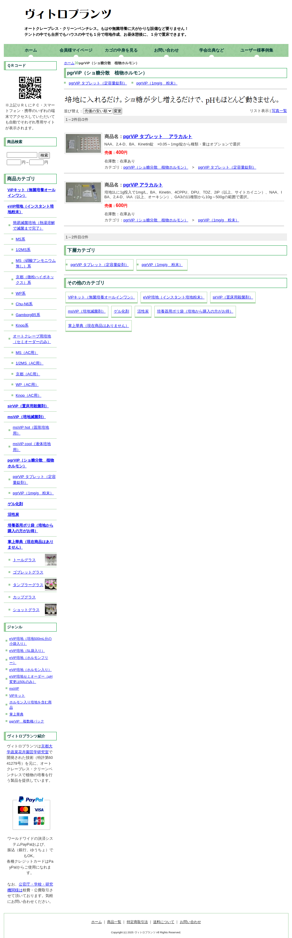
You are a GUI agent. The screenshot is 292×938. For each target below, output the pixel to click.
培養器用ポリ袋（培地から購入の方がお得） (195, 311)
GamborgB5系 (28, 315)
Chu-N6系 (24, 304)
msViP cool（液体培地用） (32, 447)
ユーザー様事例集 (256, 50)
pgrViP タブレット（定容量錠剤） (98, 83)
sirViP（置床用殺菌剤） (233, 297)
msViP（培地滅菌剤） (87, 311)
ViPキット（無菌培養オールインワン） (101, 297)
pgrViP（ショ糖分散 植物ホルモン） (156, 167)
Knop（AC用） (28, 395)
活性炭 (143, 311)
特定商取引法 (137, 922)
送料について (163, 922)
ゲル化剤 (121, 311)
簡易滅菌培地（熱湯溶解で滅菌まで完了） (34, 225)
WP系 (21, 293)
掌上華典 (16, 714)
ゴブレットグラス (28, 572)
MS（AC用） (27, 352)
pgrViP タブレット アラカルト (158, 136)
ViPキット (17, 695)
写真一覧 (279, 110)
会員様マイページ (76, 50)
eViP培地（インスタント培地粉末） (174, 297)
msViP (14, 688)
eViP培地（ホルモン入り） (30, 669)
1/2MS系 (23, 249)
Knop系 (22, 325)
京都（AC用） (28, 374)
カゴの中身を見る (121, 50)
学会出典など (211, 50)
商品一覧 (114, 922)
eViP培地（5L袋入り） (27, 650)
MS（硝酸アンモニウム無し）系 (36, 263)
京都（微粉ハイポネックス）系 (35, 280)
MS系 (21, 239)
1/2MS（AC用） (30, 363)
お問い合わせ (166, 50)
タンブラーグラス (35, 585)
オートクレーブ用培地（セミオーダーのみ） (32, 339)
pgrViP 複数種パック (26, 721)
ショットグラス (35, 609)
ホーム (31, 50)
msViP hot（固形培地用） (31, 430)
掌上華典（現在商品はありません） (98, 325)
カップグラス (24, 597)
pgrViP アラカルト (143, 184)
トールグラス (35, 560)
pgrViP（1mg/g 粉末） (157, 83)
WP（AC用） (27, 384)
